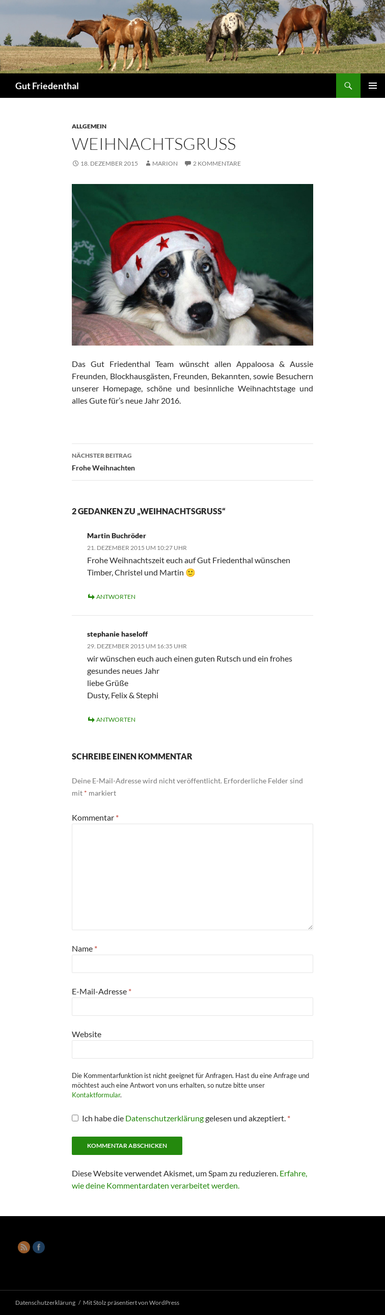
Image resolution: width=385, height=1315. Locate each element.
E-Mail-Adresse (101, 991)
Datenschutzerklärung (165, 1118)
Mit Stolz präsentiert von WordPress (131, 1302)
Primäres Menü (373, 85)
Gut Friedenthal (47, 85)
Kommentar (95, 817)
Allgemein (89, 126)
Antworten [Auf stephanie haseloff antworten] (115, 719)
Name (84, 948)
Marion (165, 163)
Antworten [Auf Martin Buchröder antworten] (115, 596)
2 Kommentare (217, 163)
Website (86, 1034)
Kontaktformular (96, 1095)
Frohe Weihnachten (192, 461)
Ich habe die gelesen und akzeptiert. (181, 1118)
